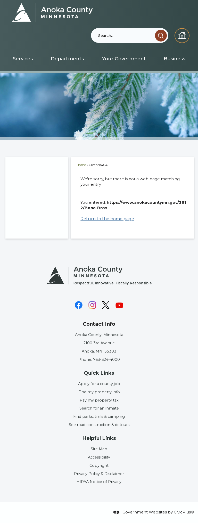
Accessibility (99, 457)
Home (81, 165)
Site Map (99, 449)
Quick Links (99, 373)
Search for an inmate (99, 408)
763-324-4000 (106, 359)
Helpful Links (99, 438)
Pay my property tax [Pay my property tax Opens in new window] (99, 400)
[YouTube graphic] (119, 305)
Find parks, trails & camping (99, 416)
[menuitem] (23, 59)
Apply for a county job (99, 383)
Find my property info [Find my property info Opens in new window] (99, 392)
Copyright (99, 465)
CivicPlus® (184, 512)
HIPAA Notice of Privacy (99, 481)
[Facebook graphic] (78, 305)
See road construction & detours (99, 424)
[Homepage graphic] (182, 35)
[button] (161, 36)
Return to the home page (107, 218)
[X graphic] (106, 305)
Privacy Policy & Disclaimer (99, 473)
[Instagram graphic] (92, 305)
